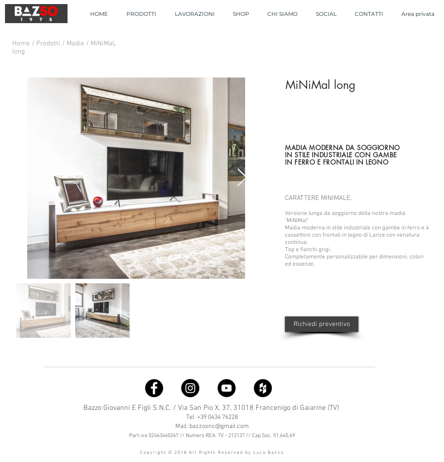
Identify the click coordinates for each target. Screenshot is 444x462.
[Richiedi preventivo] (321, 324)
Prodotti (49, 43)
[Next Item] (242, 178)
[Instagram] (190, 388)
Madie (76, 43)
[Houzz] (263, 388)
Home (22, 43)
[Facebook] (154, 388)
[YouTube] (226, 388)
